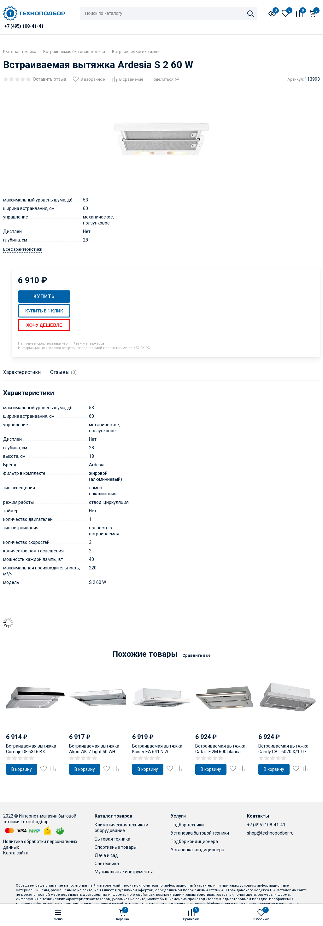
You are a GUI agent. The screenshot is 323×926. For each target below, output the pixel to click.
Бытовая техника (112, 839)
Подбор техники (187, 824)
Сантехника (107, 863)
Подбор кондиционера (194, 841)
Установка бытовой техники (200, 833)
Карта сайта (15, 852)
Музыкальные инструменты (124, 871)
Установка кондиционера (197, 849)
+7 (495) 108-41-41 (266, 824)
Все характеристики (22, 249)
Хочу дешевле (44, 325)
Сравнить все (196, 655)
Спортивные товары (116, 847)
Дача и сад (106, 855)
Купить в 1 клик (44, 310)
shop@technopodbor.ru (270, 833)
